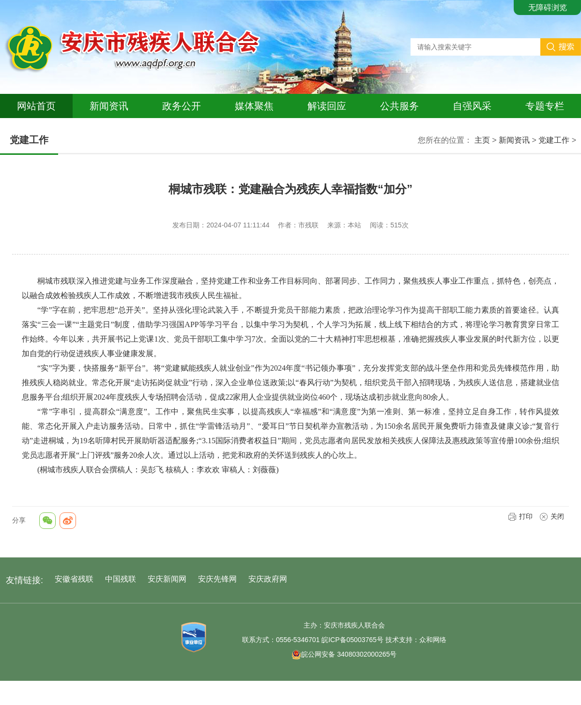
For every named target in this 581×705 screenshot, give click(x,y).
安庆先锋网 (217, 579)
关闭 (551, 516)
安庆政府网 (267, 579)
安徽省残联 (74, 579)
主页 (482, 140)
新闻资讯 (109, 106)
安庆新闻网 (167, 579)
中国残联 (120, 579)
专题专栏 (544, 106)
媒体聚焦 (254, 106)
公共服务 (399, 106)
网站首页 (36, 106)
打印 (520, 516)
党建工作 (553, 140)
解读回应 (326, 106)
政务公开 (181, 106)
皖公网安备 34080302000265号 (344, 654)
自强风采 (472, 106)
